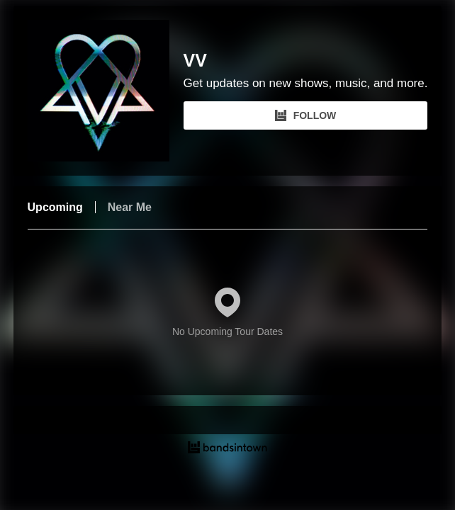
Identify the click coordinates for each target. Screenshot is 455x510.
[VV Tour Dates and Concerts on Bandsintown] (227, 449)
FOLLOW (306, 115)
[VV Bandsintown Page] (106, 91)
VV (195, 60)
